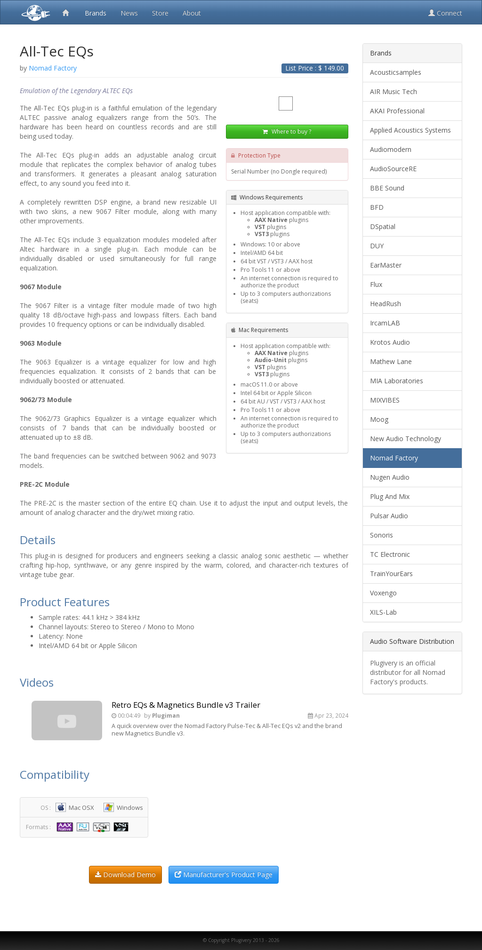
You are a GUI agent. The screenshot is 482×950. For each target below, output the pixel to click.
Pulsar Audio (389, 515)
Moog (379, 419)
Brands (95, 12)
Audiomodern (390, 149)
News (129, 12)
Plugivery (34, 12)
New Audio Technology (405, 438)
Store (160, 12)
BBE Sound (387, 187)
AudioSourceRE (393, 168)
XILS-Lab (383, 612)
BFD (377, 207)
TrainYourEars (391, 573)
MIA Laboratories (396, 380)
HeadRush (385, 303)
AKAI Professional (397, 110)
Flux (376, 284)
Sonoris (381, 534)
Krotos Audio (390, 342)
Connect (445, 12)
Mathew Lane (391, 361)
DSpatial (382, 226)
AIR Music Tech (393, 91)
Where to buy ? (287, 131)
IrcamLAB (385, 322)
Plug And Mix (390, 496)
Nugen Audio (390, 477)
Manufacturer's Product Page (224, 874)
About (192, 12)
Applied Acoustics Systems (410, 130)
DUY (377, 245)
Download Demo (125, 874)
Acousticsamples (395, 72)
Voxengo (383, 592)
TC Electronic (390, 554)
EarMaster (386, 265)
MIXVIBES (385, 400)
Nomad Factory (394, 457)
